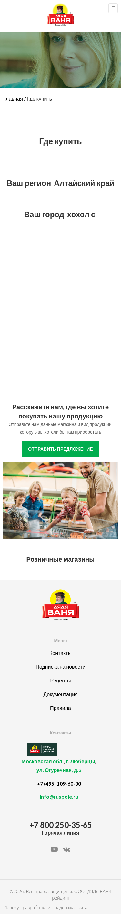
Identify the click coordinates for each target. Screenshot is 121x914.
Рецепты (60, 680)
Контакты (60, 653)
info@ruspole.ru (59, 797)
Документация (60, 694)
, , (59, 769)
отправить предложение (60, 449)
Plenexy (11, 907)
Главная (13, 98)
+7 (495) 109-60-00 (59, 783)
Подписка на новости (60, 667)
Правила (60, 708)
